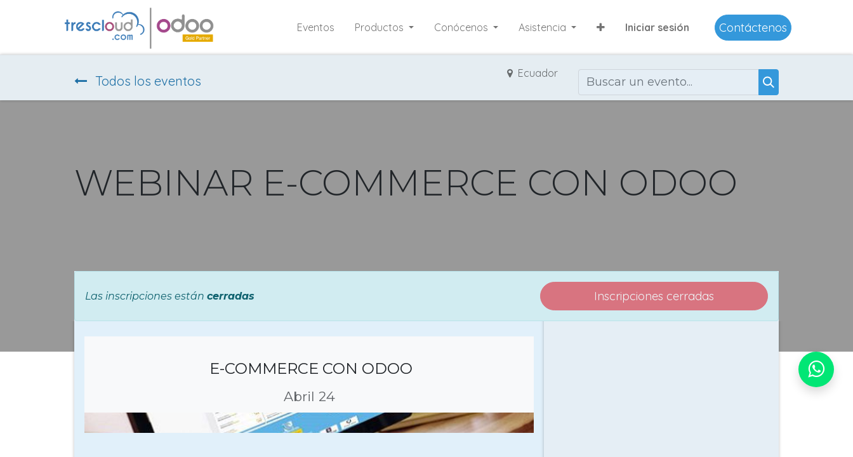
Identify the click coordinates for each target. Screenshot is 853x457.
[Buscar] (768, 82)
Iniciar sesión (657, 27)
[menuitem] (316, 27)
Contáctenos (753, 27)
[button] (600, 27)
